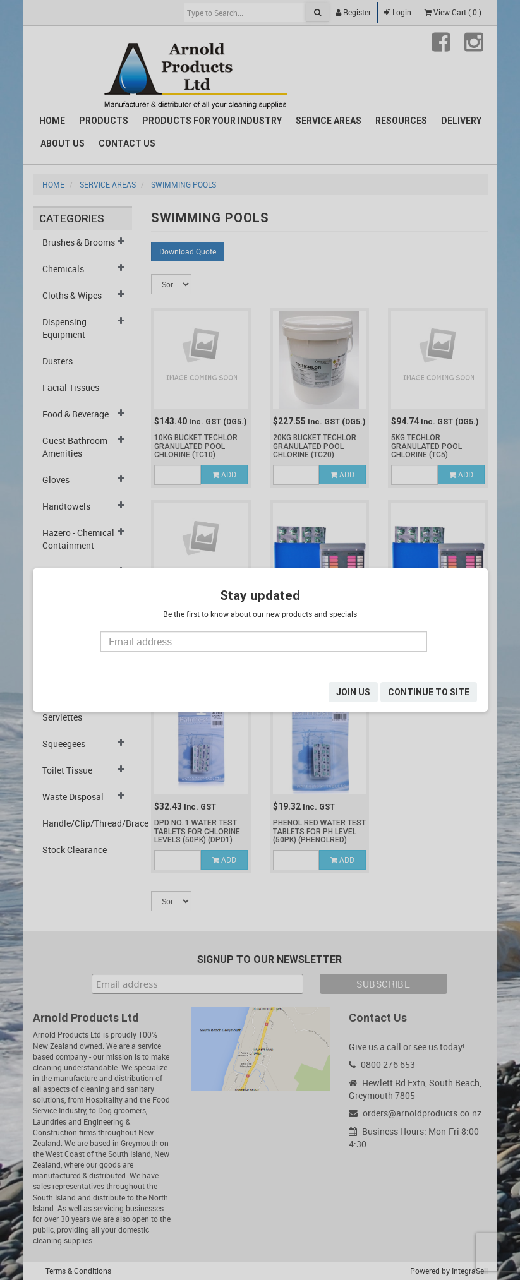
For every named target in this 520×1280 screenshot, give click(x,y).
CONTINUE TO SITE (428, 692)
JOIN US (353, 692)
